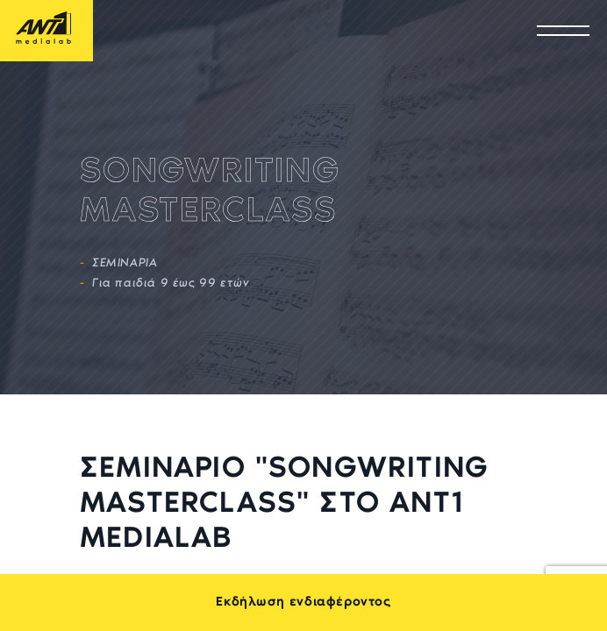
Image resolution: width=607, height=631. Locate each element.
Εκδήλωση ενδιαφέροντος (303, 602)
